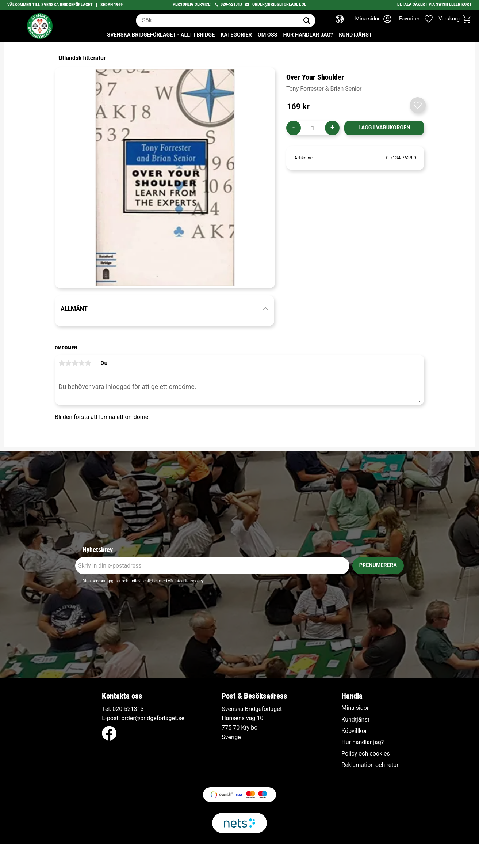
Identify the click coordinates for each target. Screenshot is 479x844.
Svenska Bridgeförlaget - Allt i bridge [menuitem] (161, 35)
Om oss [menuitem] (267, 35)
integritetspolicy (189, 581)
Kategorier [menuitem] (236, 35)
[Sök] (306, 20)
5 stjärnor (88, 363)
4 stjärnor (81, 363)
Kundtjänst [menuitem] (355, 35)
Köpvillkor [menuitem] (354, 731)
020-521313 (231, 4)
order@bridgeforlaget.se (279, 4)
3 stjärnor (75, 363)
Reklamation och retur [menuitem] (369, 765)
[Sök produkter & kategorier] (217, 20)
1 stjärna (61, 363)
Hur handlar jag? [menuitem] (308, 35)
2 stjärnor (68, 363)
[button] (420, 19)
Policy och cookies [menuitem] (365, 753)
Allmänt (74, 308)
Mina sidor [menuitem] (355, 708)
